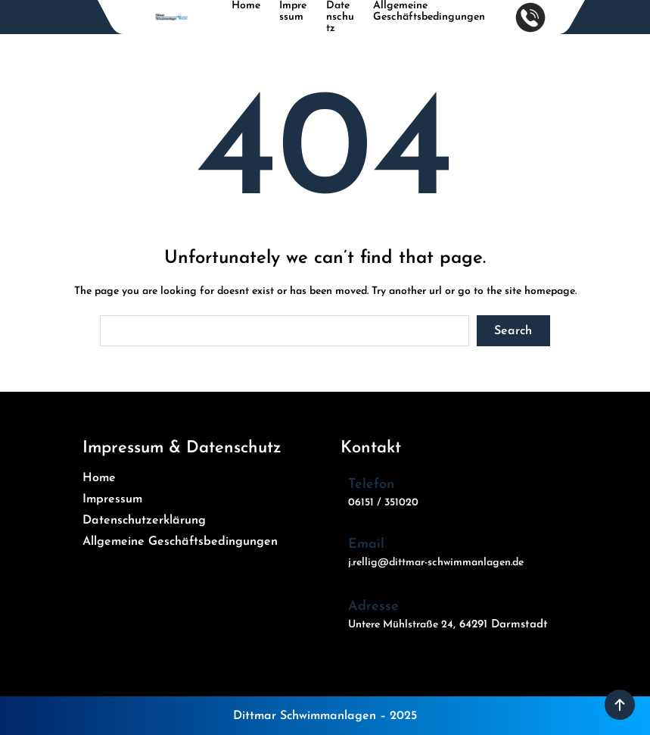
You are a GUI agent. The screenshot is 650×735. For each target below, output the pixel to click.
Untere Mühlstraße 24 (400, 624)
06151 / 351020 (383, 502)
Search (513, 331)
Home (246, 5)
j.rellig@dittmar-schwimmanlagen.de (436, 562)
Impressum (292, 11)
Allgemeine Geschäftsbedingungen (429, 11)
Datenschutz (340, 17)
